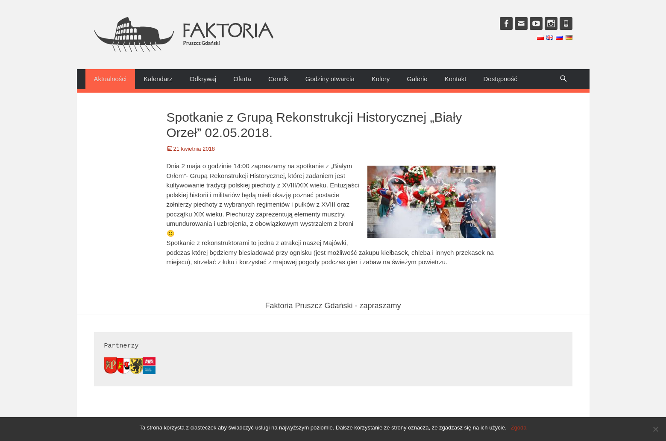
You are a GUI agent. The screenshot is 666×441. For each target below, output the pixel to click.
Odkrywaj (203, 78)
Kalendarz (158, 78)
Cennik (278, 78)
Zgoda (519, 427)
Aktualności (110, 78)
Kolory (381, 78)
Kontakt (455, 78)
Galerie (417, 78)
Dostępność (500, 78)
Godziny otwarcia (330, 78)
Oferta (242, 78)
